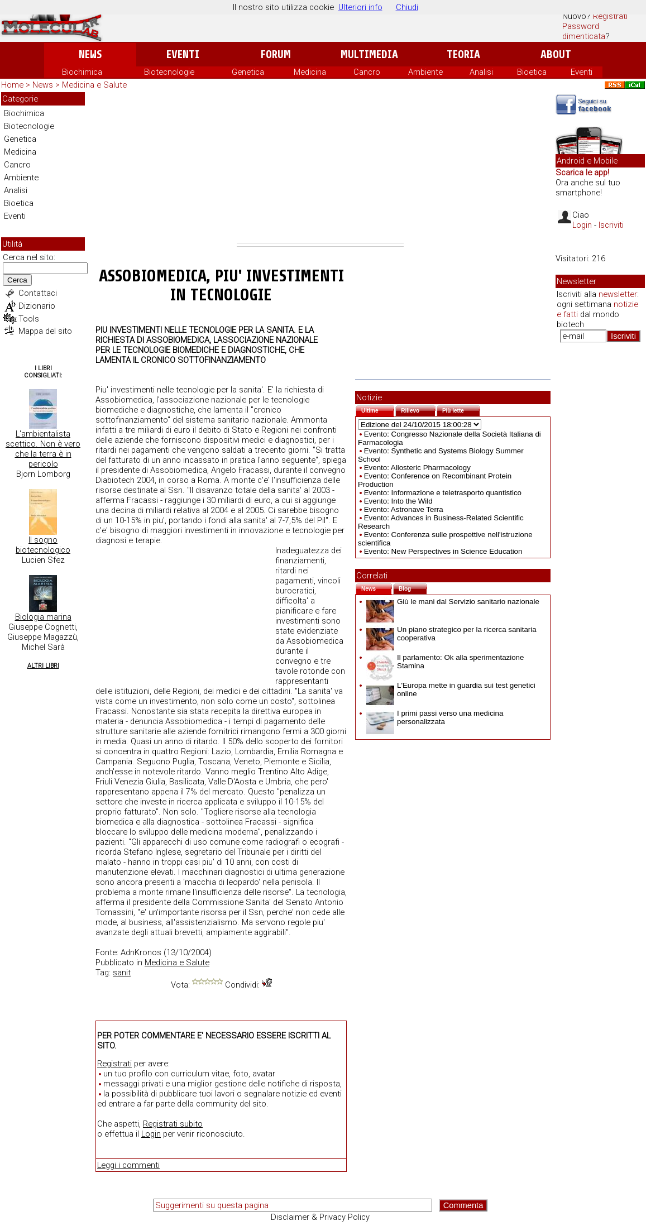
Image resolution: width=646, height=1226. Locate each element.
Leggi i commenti (128, 1165)
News (90, 54)
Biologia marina (43, 617)
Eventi (182, 54)
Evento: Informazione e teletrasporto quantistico (442, 493)
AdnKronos (141, 952)
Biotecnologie (169, 72)
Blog (413, 587)
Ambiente (425, 72)
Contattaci (37, 293)
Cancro (366, 72)
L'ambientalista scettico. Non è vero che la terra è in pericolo (43, 449)
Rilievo (418, 409)
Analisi (481, 72)
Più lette (461, 409)
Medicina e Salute (94, 85)
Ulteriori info (360, 7)
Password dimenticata (583, 31)
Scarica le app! (582, 172)
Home (12, 85)
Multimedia (369, 54)
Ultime (377, 409)
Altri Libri (43, 665)
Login (151, 1134)
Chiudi (407, 7)
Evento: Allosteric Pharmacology (417, 467)
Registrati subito (173, 1124)
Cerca (17, 280)
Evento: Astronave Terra (403, 509)
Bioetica (532, 72)
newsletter (618, 294)
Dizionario (36, 306)
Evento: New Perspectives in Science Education (443, 551)
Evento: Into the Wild (398, 501)
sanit (122, 973)
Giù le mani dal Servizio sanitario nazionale (452, 601)
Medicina (310, 72)
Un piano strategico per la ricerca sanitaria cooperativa (451, 633)
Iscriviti (611, 225)
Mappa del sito (45, 331)
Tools (28, 319)
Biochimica (82, 72)
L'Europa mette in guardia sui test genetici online (450, 689)
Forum (275, 54)
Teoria (463, 54)
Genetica (248, 72)
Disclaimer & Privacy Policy (320, 1217)
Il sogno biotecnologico (43, 545)
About (555, 54)
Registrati (610, 16)
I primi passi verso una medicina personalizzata (434, 717)
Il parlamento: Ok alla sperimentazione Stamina (445, 661)
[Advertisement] (320, 167)
